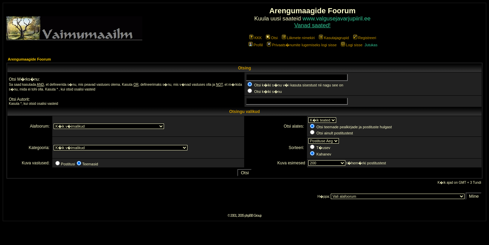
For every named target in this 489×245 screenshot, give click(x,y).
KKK (255, 38)
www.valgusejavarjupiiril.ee (337, 18)
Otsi (272, 38)
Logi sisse (352, 45)
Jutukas (371, 45)
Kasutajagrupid (334, 38)
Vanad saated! (312, 25)
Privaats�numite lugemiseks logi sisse (302, 45)
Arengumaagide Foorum (29, 59)
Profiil (256, 45)
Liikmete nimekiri (298, 38)
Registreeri (364, 38)
